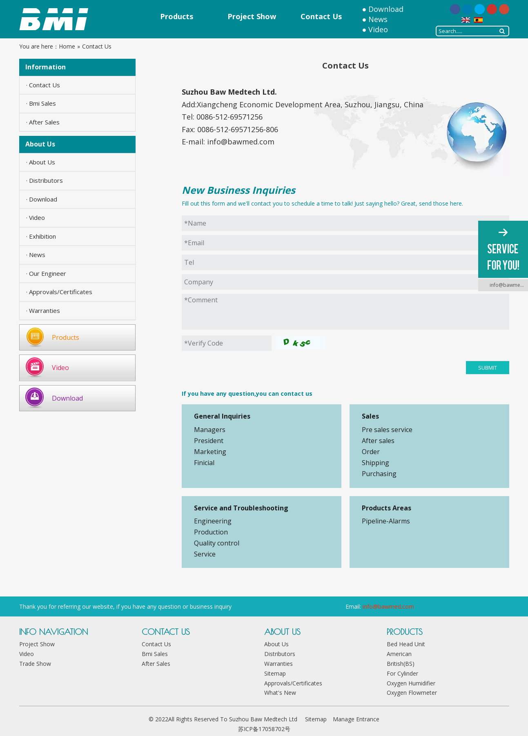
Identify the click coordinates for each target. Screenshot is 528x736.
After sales (378, 440)
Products (65, 337)
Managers (209, 429)
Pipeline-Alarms (386, 521)
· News (35, 255)
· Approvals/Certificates (59, 292)
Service (205, 554)
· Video (35, 217)
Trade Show (35, 663)
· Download (41, 199)
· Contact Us (43, 85)
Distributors (279, 654)
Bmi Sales (155, 654)
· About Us (40, 162)
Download (385, 9)
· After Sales (43, 122)
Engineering (213, 521)
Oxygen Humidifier (411, 683)
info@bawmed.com (240, 141)
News (378, 19)
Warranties (278, 663)
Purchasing (379, 473)
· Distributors (44, 180)
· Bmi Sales (41, 103)
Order (371, 451)
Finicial (204, 462)
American (399, 654)
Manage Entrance (356, 719)
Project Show (37, 644)
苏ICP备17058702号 (264, 729)
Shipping (375, 462)
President (208, 440)
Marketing (210, 451)
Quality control (216, 543)
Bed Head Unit (406, 644)
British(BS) (400, 663)
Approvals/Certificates (293, 683)
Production (211, 532)
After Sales (156, 663)
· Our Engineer (46, 273)
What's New (280, 692)
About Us (276, 644)
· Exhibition (41, 236)
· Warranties (43, 310)
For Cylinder (402, 673)
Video (378, 29)
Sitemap (275, 673)
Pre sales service (387, 429)
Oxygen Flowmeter (412, 692)
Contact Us (156, 644)
